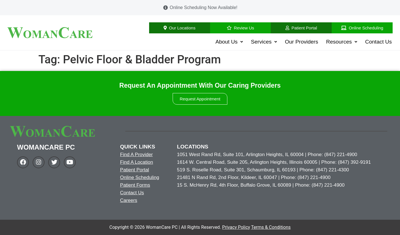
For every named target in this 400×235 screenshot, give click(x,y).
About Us (229, 42)
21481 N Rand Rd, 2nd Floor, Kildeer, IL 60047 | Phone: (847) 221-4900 (254, 177)
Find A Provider (136, 154)
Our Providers (301, 42)
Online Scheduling (139, 177)
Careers (128, 200)
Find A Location (136, 162)
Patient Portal (134, 170)
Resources (341, 42)
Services (264, 42)
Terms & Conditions (271, 227)
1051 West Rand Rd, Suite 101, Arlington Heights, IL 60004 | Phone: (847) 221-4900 (267, 154)
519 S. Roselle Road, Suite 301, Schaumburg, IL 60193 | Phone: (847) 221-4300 (263, 170)
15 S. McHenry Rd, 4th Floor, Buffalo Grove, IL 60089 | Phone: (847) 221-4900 (260, 185)
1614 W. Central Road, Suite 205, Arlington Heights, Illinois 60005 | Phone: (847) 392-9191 (274, 162)
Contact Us (378, 42)
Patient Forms (135, 185)
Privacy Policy (236, 227)
